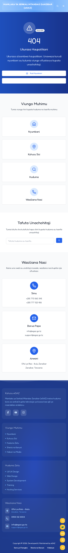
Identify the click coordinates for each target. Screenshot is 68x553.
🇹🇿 (62, 527)
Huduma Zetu (12, 443)
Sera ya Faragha (21, 548)
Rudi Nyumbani (34, 73)
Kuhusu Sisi (11, 438)
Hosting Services (13, 489)
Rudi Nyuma (34, 81)
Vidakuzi (50, 548)
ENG (62, 533)
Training (9, 485)
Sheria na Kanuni (13, 447)
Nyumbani (10, 434)
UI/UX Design (12, 471)
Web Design (11, 476)
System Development (15, 480)
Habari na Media (13, 452)
